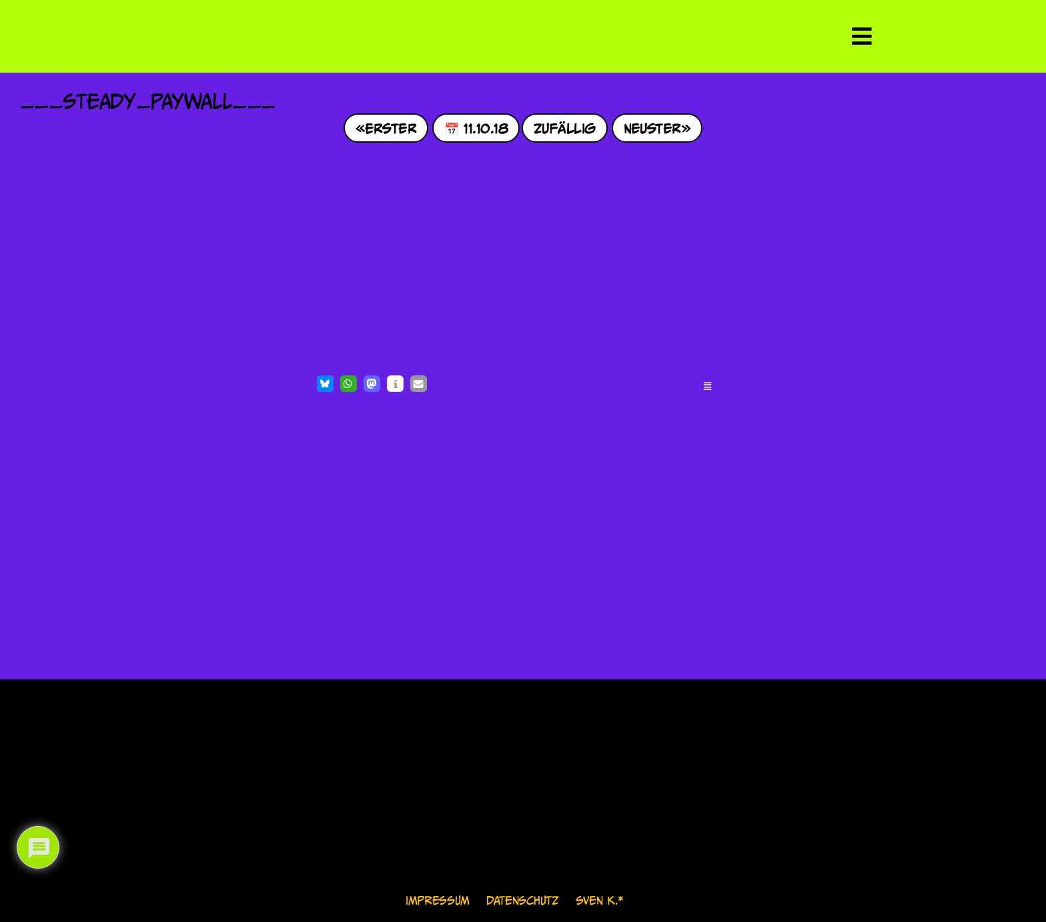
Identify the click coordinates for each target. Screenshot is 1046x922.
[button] (325, 383)
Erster (390, 128)
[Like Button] (33, 385)
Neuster (652, 128)
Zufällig (565, 128)
